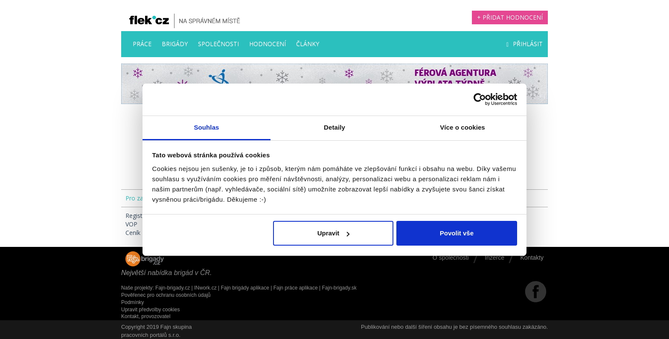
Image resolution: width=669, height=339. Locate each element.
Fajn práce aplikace (295, 288)
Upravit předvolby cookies (150, 310)
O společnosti (451, 257)
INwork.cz (205, 288)
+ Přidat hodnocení (510, 17)
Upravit (333, 233)
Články (307, 44)
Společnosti (218, 44)
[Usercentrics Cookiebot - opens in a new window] (479, 99)
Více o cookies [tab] (462, 127)
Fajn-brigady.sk (339, 288)
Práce (142, 44)
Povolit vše (457, 233)
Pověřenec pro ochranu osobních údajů (165, 295)
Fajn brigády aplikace (245, 288)
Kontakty (532, 257)
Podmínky (132, 302)
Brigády (175, 44)
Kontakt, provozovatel (145, 316)
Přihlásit (524, 44)
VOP (131, 224)
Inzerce (494, 257)
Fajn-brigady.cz (172, 288)
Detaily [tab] (334, 127)
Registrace (139, 216)
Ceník (132, 233)
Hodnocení (267, 44)
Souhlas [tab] (206, 127)
